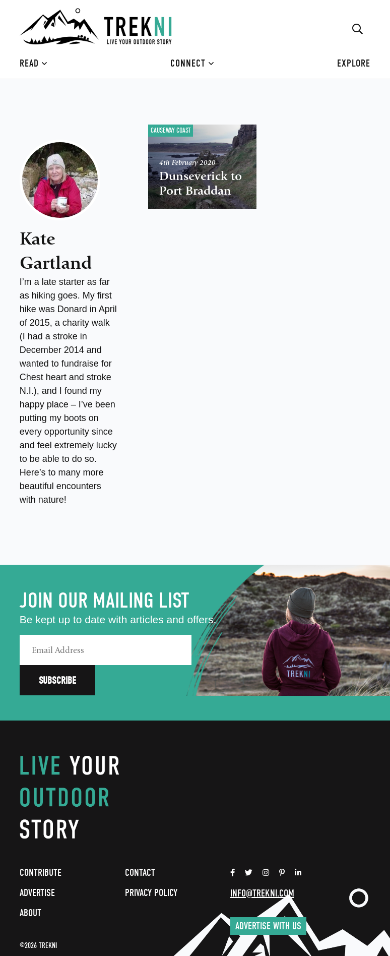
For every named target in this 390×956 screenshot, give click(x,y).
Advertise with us (268, 896)
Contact (140, 842)
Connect (192, 63)
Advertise (37, 862)
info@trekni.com (262, 863)
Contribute (40, 842)
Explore (353, 63)
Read (33, 63)
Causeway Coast (170, 130)
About (30, 882)
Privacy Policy (151, 862)
